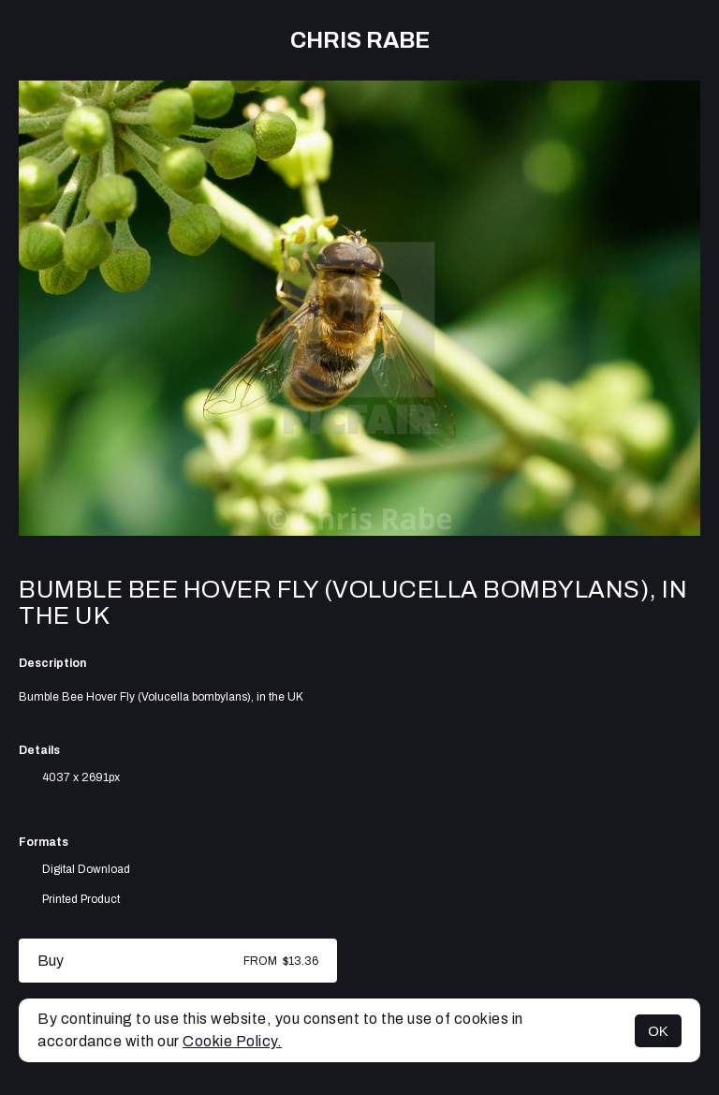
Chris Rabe (360, 40)
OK (658, 1031)
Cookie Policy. (232, 1041)
